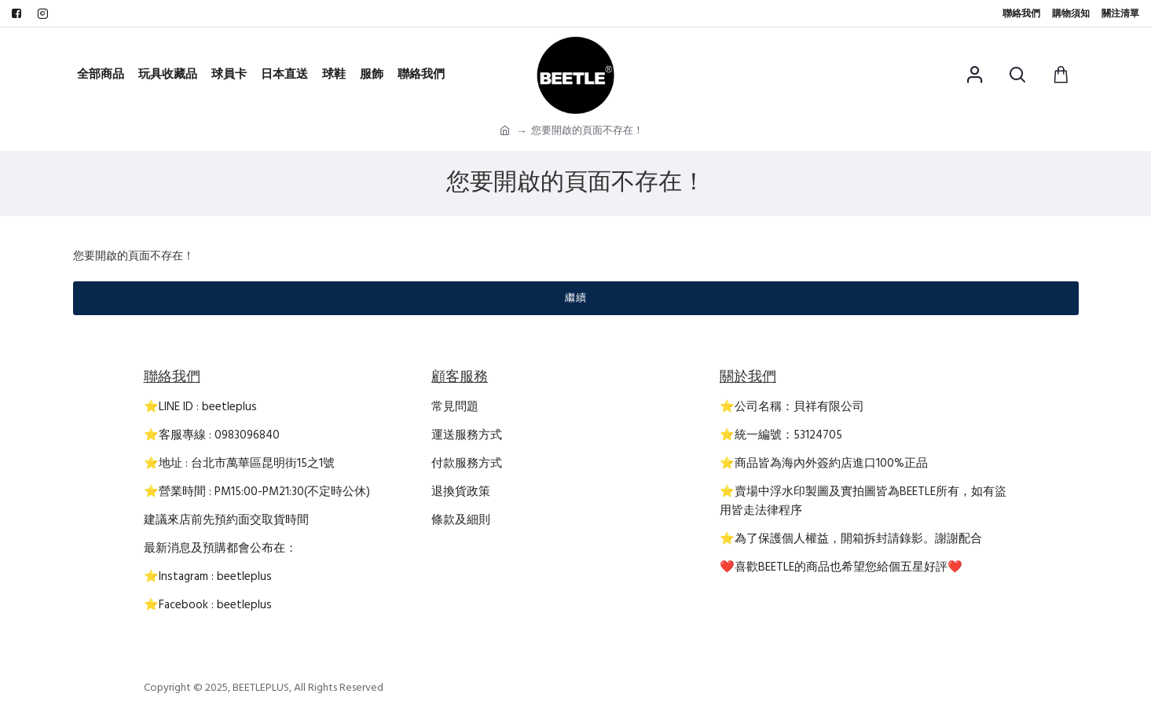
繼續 (576, 298)
